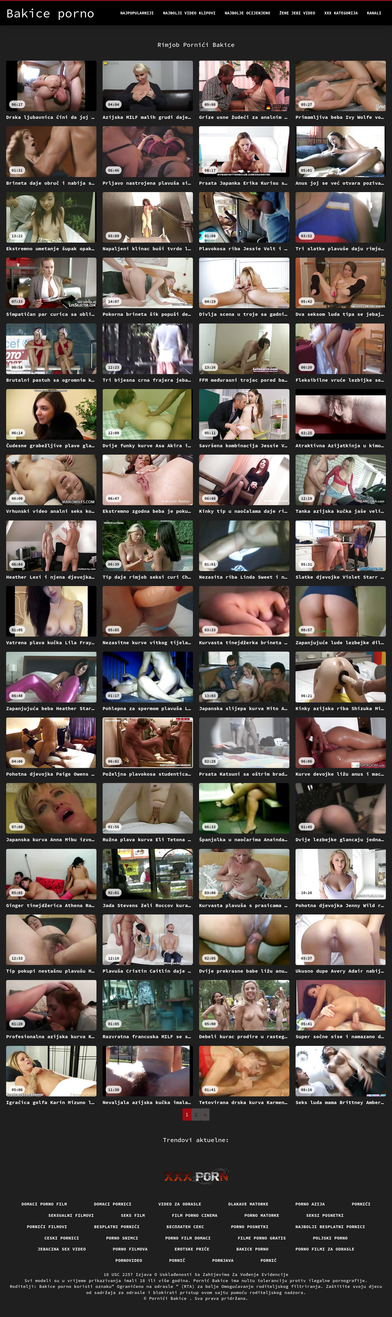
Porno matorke (261, 1215)
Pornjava (223, 1260)
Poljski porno (330, 1238)
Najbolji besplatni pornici (330, 1226)
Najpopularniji (137, 13)
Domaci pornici (113, 1204)
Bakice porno (252, 1249)
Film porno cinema (194, 1215)
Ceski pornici (61, 1238)
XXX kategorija (341, 13)
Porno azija (310, 1204)
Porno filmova (130, 1249)
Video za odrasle (179, 1204)
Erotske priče (192, 1249)
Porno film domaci (188, 1238)
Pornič (177, 1260)
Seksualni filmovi (71, 1215)
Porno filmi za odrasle (325, 1249)
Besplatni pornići (117, 1226)
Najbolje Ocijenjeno (247, 13)
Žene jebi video (297, 13)
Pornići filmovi (47, 1226)
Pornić (269, 1260)
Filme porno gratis (262, 1238)
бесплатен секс (185, 1226)
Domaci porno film (44, 1204)
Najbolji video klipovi (189, 13)
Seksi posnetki (325, 1215)
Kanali (374, 13)
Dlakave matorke (248, 1204)
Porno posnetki (250, 1226)
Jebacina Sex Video (62, 1249)
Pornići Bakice (169, 1298)
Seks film (133, 1215)
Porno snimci (122, 1238)
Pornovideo (128, 1260)
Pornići (361, 1204)
